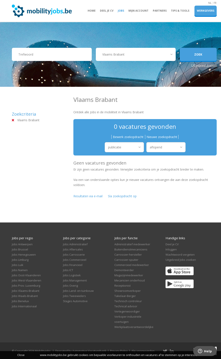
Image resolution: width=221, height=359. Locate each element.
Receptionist (122, 286)
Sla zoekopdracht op (122, 196)
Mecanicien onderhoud (129, 280)
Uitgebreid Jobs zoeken (181, 260)
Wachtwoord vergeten (180, 254)
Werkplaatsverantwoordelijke (133, 327)
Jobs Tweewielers (74, 296)
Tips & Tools (180, 10)
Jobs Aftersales (73, 249)
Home (92, 10)
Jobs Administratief (75, 244)
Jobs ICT (68, 270)
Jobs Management (75, 280)
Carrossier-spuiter (126, 260)
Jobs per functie (126, 238)
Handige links (175, 238)
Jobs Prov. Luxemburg (26, 286)
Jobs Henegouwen (24, 254)
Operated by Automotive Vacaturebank (80, 351)
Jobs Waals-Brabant (25, 296)
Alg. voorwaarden (143, 351)
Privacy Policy (119, 351)
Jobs (121, 10)
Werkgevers (205, 10)
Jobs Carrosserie (74, 254)
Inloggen (171, 249)
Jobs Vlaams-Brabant (25, 291)
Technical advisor (125, 306)
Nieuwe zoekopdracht (162, 137)
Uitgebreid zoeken (204, 65)
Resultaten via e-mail (88, 196)
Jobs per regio (22, 238)
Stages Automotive (75, 301)
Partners (160, 10)
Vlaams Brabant (28, 120)
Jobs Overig (70, 286)
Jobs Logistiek (72, 275)
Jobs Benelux (20, 301)
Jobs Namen (20, 270)
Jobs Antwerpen (22, 244)
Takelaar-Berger (125, 296)
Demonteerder (124, 270)
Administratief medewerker (132, 244)
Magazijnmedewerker (128, 275)
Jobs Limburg (20, 260)
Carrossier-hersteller (128, 254)
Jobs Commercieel (74, 260)
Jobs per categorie (77, 238)
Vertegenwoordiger (127, 311)
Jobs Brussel (20, 249)
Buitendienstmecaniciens (130, 249)
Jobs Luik (17, 265)
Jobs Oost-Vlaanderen (26, 275)
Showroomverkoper (127, 291)
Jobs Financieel (72, 265)
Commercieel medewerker (131, 265)
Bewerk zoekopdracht (128, 137)
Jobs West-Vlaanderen (26, 280)
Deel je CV (107, 10)
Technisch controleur (128, 301)
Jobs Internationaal (24, 306)
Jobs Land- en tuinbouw (78, 291)
